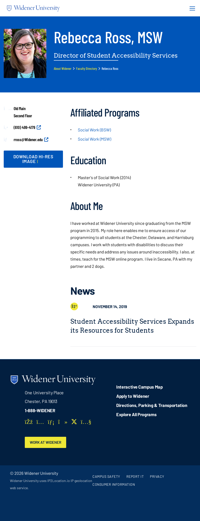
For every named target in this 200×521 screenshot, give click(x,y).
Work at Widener (46, 442)
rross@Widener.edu (28, 139)
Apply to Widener (132, 396)
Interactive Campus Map (139, 387)
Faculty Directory (86, 68)
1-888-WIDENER (40, 410)
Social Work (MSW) (94, 138)
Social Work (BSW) (94, 129)
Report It (135, 476)
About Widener (62, 68)
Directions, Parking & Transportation (151, 405)
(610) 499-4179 (24, 127)
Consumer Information (113, 484)
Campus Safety (106, 476)
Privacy (157, 476)
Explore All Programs (136, 414)
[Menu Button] (191, 8)
